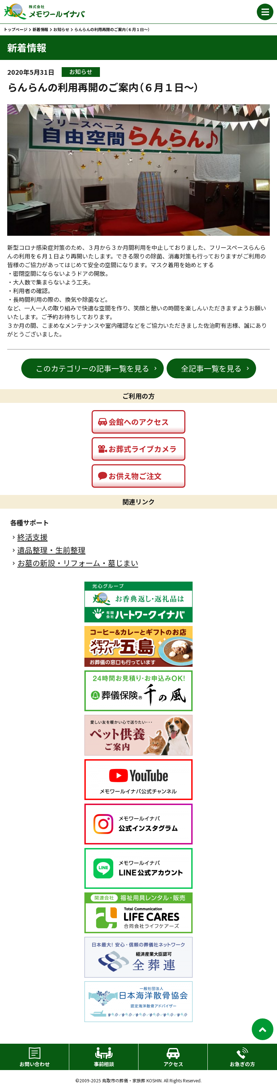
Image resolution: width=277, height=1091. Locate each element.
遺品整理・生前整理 (51, 550)
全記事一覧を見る (211, 368)
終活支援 (32, 537)
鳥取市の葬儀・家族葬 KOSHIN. (132, 1080)
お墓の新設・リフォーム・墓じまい (77, 563)
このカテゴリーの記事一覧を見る (92, 368)
